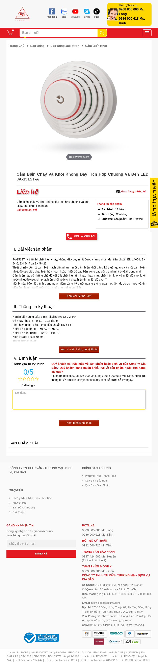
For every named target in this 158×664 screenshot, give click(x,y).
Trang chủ (16, 45)
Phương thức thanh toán (100, 475)
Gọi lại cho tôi (84, 236)
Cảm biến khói (96, 45)
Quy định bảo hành (96, 480)
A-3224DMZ (116, 652)
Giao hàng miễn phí (133, 191)
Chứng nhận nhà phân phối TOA (32, 498)
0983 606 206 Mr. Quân (98, 571)
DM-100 (86, 652)
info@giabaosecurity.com (90, 379)
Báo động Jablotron (64, 45)
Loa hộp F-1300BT (17, 652)
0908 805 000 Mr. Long (86, 375)
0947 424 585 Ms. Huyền (99, 556)
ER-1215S (39, 656)
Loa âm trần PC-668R (94, 656)
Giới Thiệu (18, 512)
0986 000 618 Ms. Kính (118, 375)
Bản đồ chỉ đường (23, 507)
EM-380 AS (100, 652)
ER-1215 (26, 656)
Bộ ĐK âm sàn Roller (137, 660)
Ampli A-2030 (58, 652)
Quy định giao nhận (97, 485)
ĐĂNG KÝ (41, 553)
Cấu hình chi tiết (27, 209)
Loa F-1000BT (39, 652)
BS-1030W (54, 656)
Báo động (37, 45)
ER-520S (73, 652)
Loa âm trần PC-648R (122, 656)
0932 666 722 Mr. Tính (97, 545)
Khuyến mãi (19, 502)
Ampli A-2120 (71, 656)
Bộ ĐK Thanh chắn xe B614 (61, 660)
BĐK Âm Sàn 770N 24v (28, 660)
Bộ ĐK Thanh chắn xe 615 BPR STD (101, 660)
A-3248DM (132, 652)
